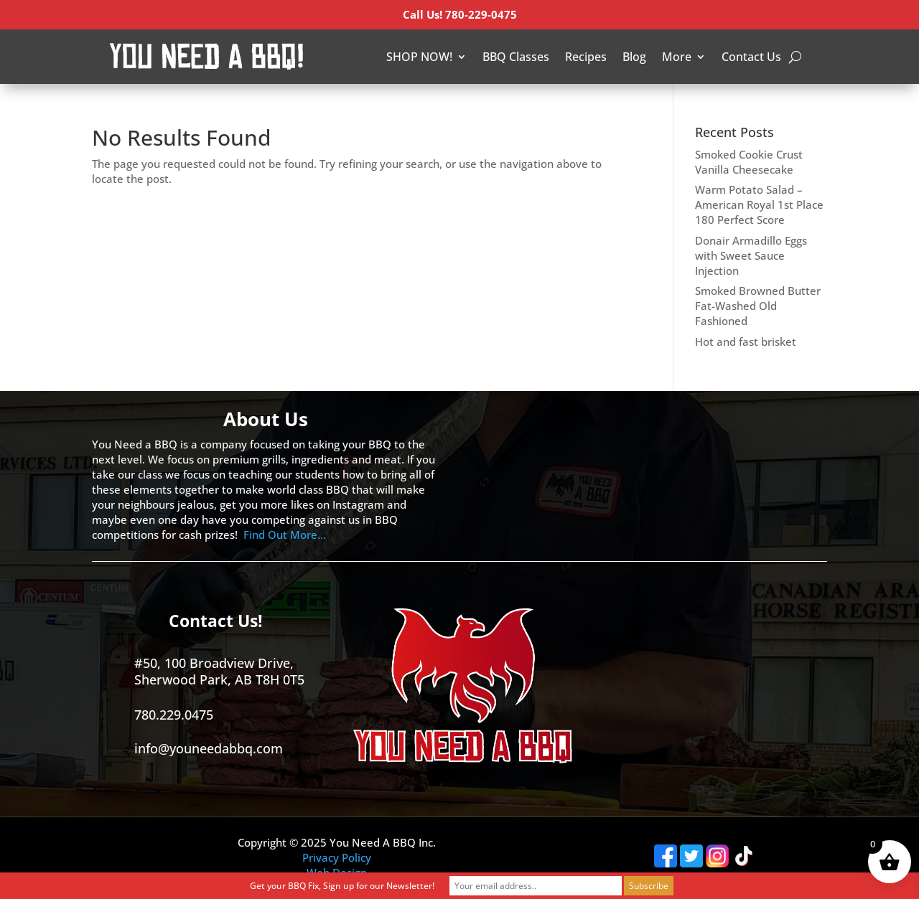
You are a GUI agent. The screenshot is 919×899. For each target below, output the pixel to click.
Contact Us (751, 57)
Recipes (586, 57)
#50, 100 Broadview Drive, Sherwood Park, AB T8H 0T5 (219, 671)
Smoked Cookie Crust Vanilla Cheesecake (749, 161)
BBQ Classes (515, 57)
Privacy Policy (336, 857)
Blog (634, 57)
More (676, 57)
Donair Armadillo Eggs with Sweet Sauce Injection (751, 255)
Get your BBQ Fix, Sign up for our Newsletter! (342, 886)
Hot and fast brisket (745, 341)
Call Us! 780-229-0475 (460, 14)
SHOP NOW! (419, 57)
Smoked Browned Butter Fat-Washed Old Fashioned (758, 305)
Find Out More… (284, 534)
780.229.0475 (173, 714)
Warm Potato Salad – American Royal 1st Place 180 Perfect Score (759, 204)
